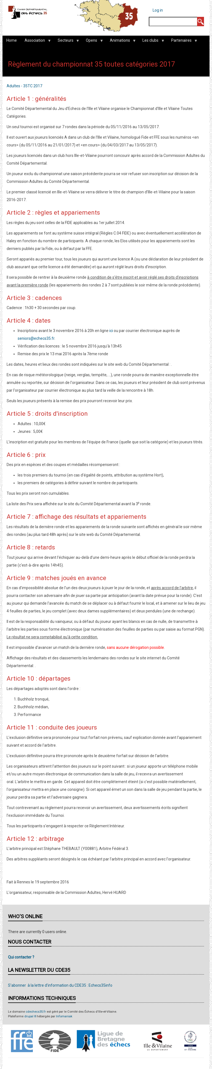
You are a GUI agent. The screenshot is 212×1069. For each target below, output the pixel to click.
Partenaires (182, 41)
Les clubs (151, 41)
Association (36, 41)
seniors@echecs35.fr (36, 338)
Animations (121, 41)
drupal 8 (30, 1016)
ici (111, 330)
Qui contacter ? (21, 957)
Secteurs (66, 41)
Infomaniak (64, 1016)
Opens (92, 41)
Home (11, 40)
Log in (158, 10)
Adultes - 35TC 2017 (24, 86)
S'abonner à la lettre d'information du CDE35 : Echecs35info (60, 985)
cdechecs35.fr (36, 1011)
